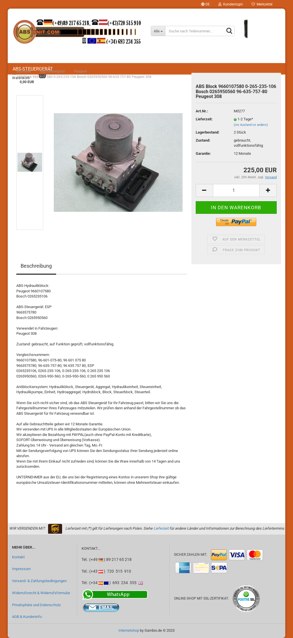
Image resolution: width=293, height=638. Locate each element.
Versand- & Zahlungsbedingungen (39, 581)
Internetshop (128, 630)
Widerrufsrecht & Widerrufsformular (41, 593)
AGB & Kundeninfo (27, 616)
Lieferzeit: (204, 119)
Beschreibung (36, 266)
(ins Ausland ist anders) (251, 125)
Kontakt (18, 557)
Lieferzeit (161, 528)
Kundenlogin (230, 4)
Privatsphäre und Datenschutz (36, 605)
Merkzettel (262, 4)
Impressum (21, 569)
